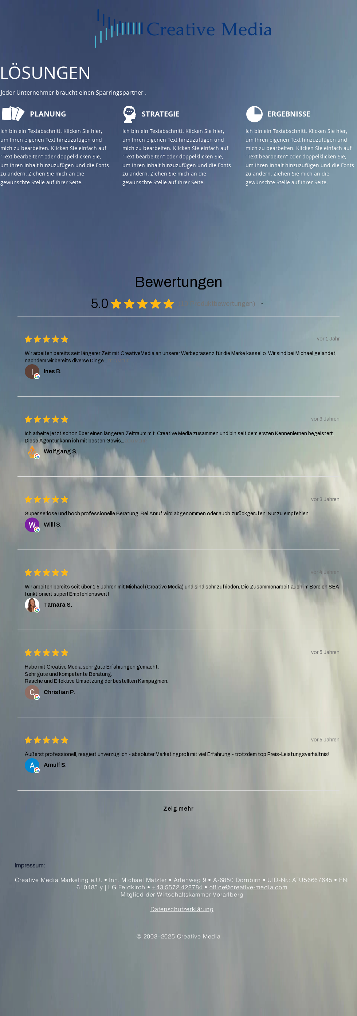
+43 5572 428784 (177, 887)
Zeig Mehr (118, 361)
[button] (262, 303)
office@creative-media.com (248, 887)
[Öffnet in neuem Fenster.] (37, 376)
